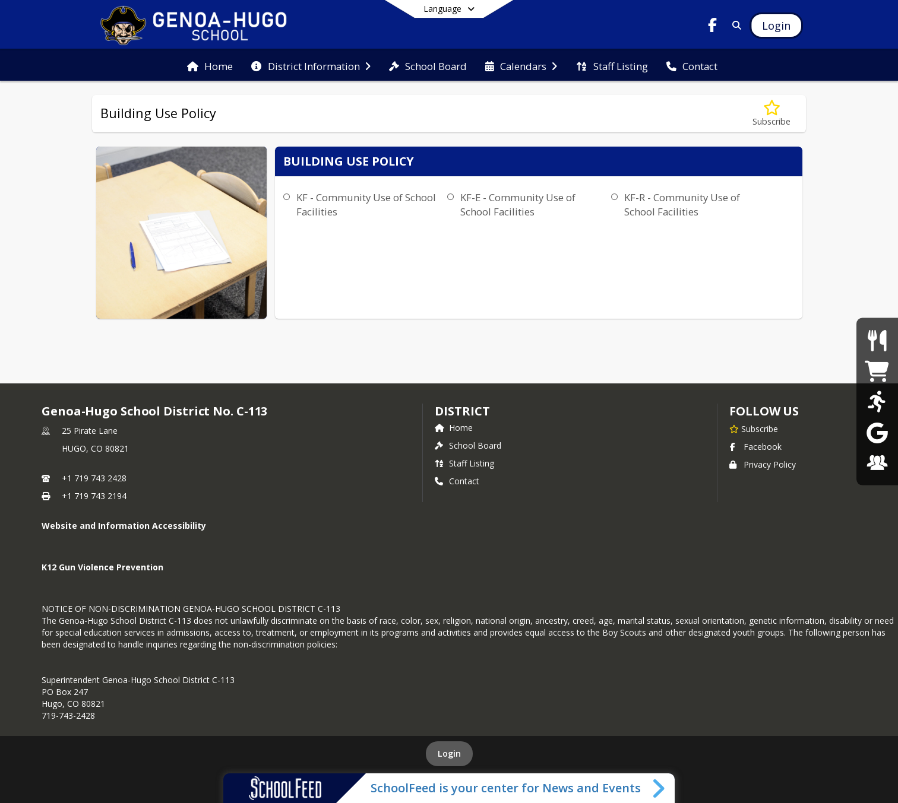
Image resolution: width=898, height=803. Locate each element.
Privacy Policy (762, 464)
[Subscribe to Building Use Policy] (771, 113)
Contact (457, 481)
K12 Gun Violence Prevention (102, 567)
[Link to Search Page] (734, 25)
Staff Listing (464, 463)
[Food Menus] (877, 340)
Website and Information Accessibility (124, 525)
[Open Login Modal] (776, 25)
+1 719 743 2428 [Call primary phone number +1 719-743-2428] (94, 478)
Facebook (755, 446)
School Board (468, 445)
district (462, 411)
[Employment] (877, 462)
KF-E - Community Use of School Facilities (518, 204)
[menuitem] (210, 65)
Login (449, 753)
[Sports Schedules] (877, 401)
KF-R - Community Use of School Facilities (682, 204)
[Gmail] (877, 431)
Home (454, 427)
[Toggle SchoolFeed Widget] (659, 788)
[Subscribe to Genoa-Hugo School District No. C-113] (753, 428)
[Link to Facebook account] (713, 27)
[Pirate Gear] (877, 370)
